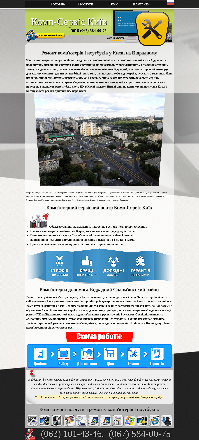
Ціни (113, 4)
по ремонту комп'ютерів (71, 384)
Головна (58, 4)
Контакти (141, 4)
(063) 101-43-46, (72, 433)
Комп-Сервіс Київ (69, 21)
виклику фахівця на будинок (105, 392)
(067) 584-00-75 (140, 433)
